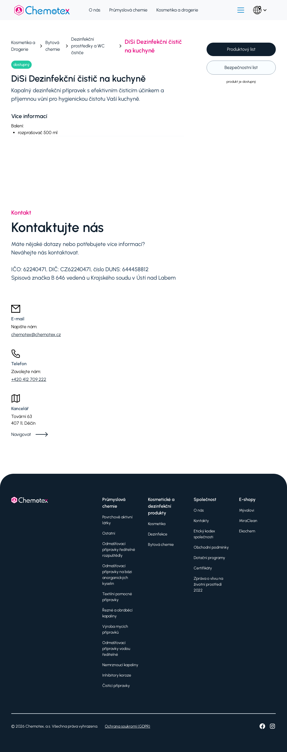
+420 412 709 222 (28, 379)
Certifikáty (203, 568)
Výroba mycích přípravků (115, 629)
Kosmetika (156, 523)
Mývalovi (246, 510)
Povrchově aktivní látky (117, 520)
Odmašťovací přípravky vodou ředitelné (116, 648)
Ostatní (108, 533)
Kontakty (201, 520)
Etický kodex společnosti (204, 534)
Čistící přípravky (116, 685)
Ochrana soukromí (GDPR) (127, 726)
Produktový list (241, 49)
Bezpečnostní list (241, 67)
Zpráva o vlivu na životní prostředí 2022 (208, 584)
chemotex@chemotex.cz (36, 334)
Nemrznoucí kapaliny (120, 665)
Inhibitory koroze (116, 675)
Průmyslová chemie (128, 10)
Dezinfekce (157, 534)
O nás (94, 10)
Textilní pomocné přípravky (117, 597)
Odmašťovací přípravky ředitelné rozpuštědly (118, 549)
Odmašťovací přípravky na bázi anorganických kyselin (117, 575)
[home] (42, 10)
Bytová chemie (161, 544)
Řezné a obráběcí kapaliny (117, 613)
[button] (240, 10)
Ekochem (247, 531)
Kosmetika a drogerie (177, 10)
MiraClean (248, 520)
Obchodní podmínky (211, 547)
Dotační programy (209, 557)
